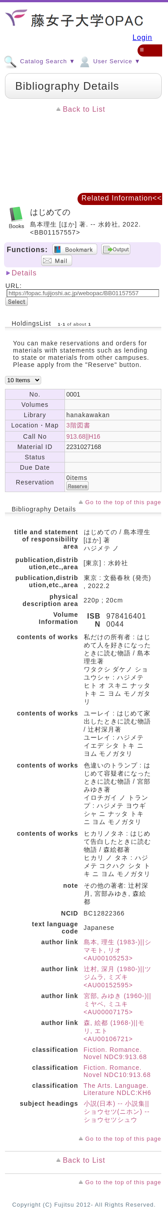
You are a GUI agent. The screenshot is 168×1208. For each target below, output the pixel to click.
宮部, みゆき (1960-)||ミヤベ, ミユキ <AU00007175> (117, 1004)
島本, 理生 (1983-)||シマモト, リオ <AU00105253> (117, 950)
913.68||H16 (83, 436)
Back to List (84, 109)
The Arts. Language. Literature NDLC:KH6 (117, 1089)
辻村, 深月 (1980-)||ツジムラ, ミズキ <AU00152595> (117, 977)
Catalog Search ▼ (39, 61)
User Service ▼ (109, 61)
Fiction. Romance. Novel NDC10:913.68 (117, 1071)
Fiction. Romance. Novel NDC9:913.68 (115, 1053)
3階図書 (78, 425)
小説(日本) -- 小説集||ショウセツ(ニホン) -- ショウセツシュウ (117, 1111)
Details (24, 273)
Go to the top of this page (123, 502)
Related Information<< (122, 198)
